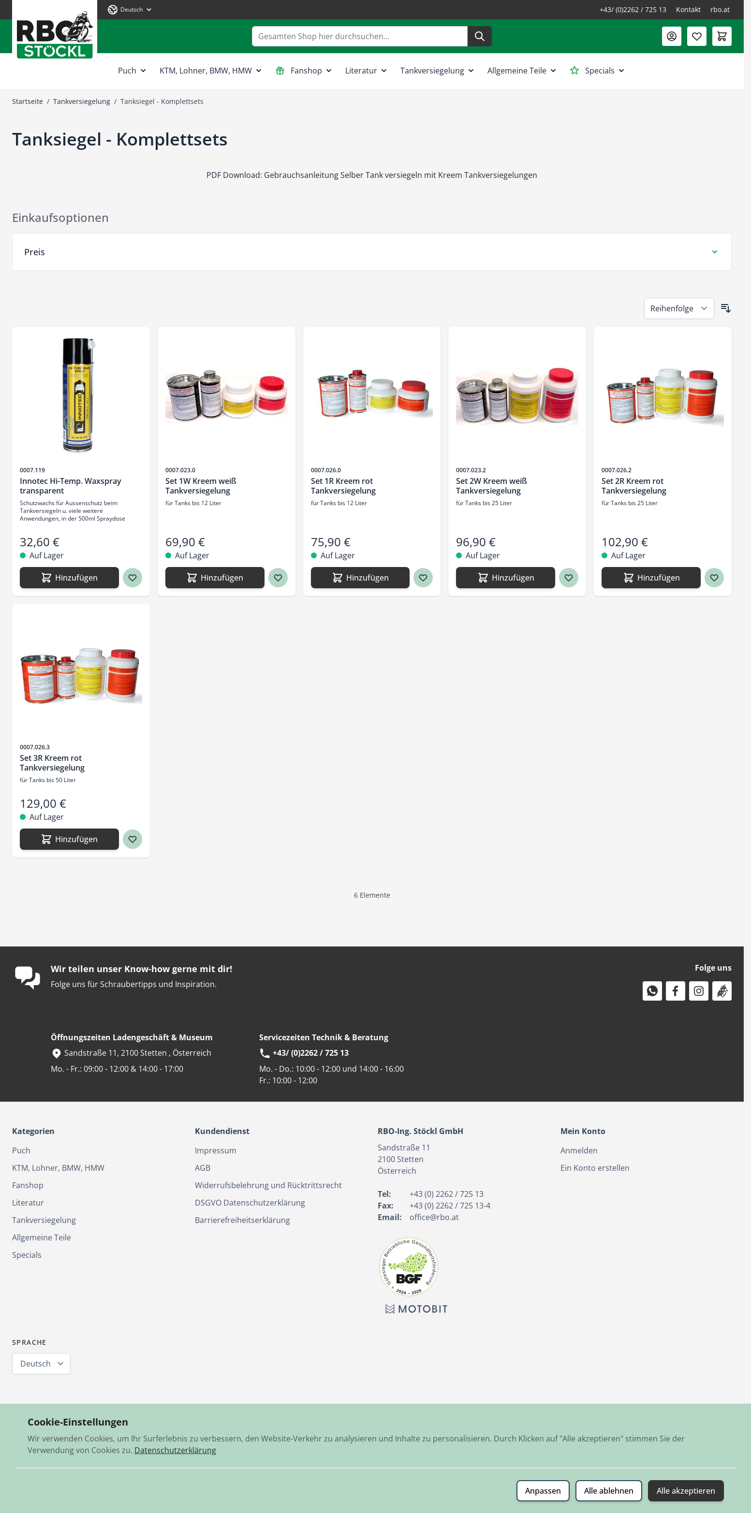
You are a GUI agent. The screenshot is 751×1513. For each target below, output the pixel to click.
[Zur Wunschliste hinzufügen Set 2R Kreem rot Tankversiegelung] (714, 577)
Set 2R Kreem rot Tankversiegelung (634, 485)
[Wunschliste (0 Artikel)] (697, 36)
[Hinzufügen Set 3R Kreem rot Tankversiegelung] (69, 839)
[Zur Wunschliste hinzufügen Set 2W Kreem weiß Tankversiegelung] (568, 577)
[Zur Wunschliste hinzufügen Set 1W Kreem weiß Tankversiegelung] (278, 577)
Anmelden (579, 1150)
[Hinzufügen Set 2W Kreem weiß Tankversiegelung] (505, 577)
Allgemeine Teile (522, 70)
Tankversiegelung (438, 70)
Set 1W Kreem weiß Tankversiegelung (200, 485)
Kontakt (688, 9)
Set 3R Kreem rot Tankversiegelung (52, 762)
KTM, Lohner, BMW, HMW (212, 70)
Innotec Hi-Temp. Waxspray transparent (70, 485)
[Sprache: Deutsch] (130, 9)
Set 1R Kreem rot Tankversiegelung (343, 485)
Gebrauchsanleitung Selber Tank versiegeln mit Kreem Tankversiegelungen (400, 175)
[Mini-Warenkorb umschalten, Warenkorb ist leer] (722, 36)
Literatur (367, 70)
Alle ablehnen (608, 1490)
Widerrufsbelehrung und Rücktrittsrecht (268, 1185)
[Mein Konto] (671, 36)
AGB (202, 1168)
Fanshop (304, 70)
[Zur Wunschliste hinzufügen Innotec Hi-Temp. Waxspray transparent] (132, 577)
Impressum (215, 1150)
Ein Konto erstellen (595, 1168)
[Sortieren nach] (679, 308)
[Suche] (480, 36)
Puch (133, 70)
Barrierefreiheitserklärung (242, 1220)
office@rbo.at (434, 1217)
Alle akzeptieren (686, 1490)
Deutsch (35, 1363)
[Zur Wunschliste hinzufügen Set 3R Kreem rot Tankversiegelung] (132, 839)
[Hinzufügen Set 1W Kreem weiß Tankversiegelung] (215, 577)
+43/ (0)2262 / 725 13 (633, 9)
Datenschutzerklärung (175, 1450)
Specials (598, 70)
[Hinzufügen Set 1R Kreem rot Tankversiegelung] (360, 577)
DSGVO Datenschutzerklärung (250, 1202)
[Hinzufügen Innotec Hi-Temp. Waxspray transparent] (69, 577)
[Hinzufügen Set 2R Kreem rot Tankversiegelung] (651, 577)
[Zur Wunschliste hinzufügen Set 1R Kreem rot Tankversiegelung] (423, 577)
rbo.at (720, 9)
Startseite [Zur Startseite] (27, 101)
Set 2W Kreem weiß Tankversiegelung (491, 485)
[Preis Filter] (372, 251)
